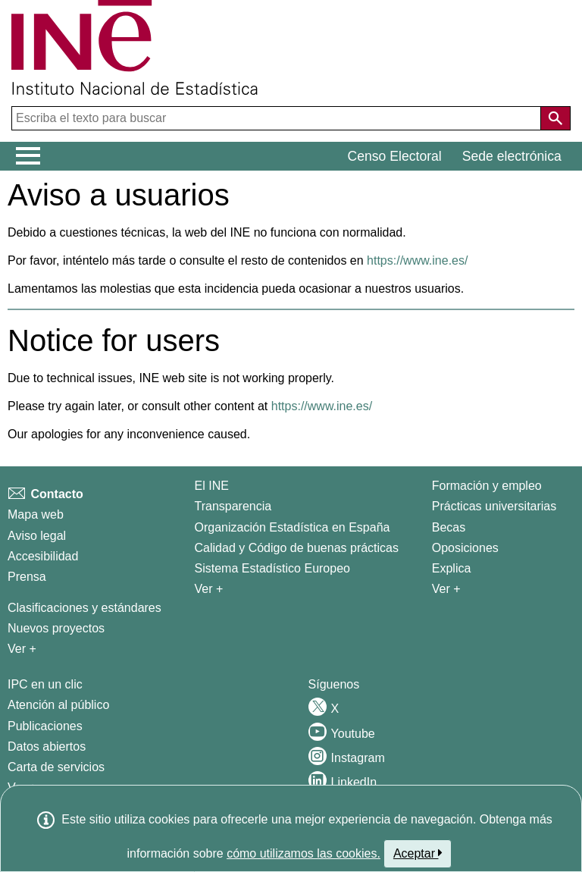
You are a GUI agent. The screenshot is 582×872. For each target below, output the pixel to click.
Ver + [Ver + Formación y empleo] (446, 588)
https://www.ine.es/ (417, 260)
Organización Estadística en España (292, 527)
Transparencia (233, 506)
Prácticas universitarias (494, 506)
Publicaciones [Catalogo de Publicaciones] (45, 726)
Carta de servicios (56, 767)
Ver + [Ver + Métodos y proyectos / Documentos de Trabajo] (22, 648)
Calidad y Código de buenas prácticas (297, 547)
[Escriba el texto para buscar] (277, 118)
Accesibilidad (43, 556)
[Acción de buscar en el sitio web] (555, 118)
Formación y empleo (487, 485)
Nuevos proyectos (56, 628)
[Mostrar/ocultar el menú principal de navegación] (28, 156)
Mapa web (36, 514)
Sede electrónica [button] (512, 156)
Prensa (27, 576)
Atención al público (58, 704)
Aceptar (418, 853)
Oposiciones (465, 547)
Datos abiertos (47, 746)
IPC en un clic (45, 684)
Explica (451, 568)
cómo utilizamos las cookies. (303, 853)
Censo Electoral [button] (395, 156)
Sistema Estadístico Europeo (272, 568)
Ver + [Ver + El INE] (209, 588)
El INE (212, 485)
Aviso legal (37, 535)
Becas (448, 527)
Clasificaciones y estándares (84, 607)
